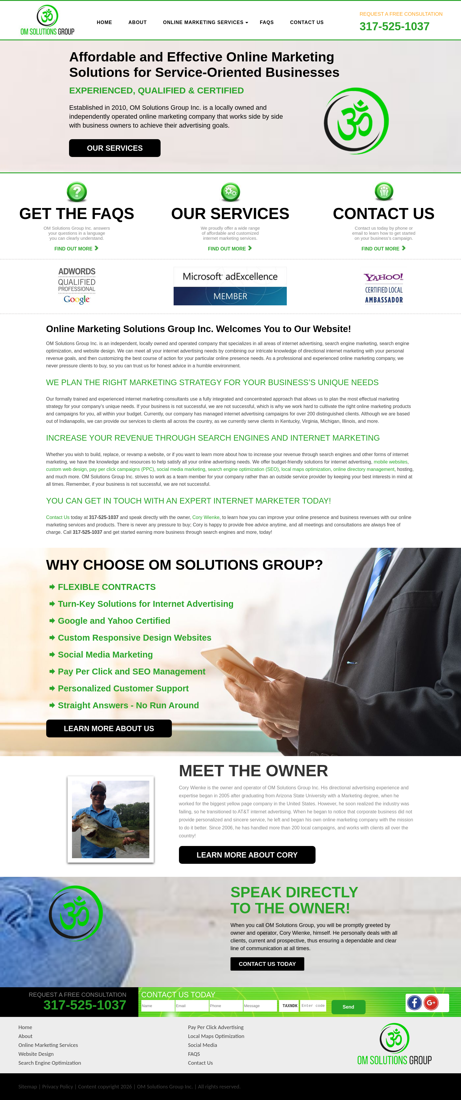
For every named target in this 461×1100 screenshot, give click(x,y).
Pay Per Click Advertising (216, 1027)
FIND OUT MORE (77, 248)
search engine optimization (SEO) (243, 469)
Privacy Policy (57, 1086)
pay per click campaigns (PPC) (121, 469)
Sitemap (27, 1086)
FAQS (194, 1053)
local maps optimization (306, 469)
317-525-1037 (395, 26)
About (25, 1036)
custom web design (66, 469)
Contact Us (58, 517)
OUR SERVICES (115, 148)
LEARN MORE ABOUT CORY (247, 855)
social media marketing (181, 469)
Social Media (202, 1045)
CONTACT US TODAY (267, 964)
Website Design (36, 1053)
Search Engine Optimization (49, 1062)
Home (25, 1027)
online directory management (363, 469)
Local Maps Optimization (216, 1036)
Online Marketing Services (48, 1045)
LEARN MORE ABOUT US (109, 728)
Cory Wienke (206, 517)
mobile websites (390, 461)
